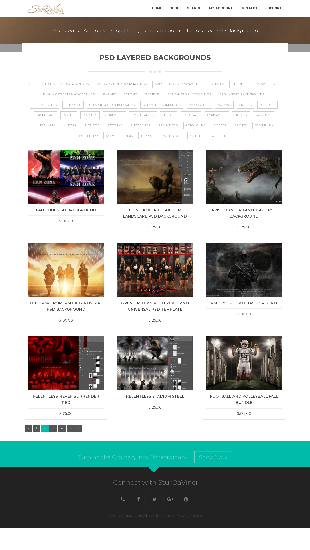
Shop (174, 8)
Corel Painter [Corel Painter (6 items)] (142, 115)
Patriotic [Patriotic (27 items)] (92, 125)
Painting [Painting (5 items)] (130, 94)
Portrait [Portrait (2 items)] (152, 94)
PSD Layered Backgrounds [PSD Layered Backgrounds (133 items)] (242, 94)
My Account (221, 8)
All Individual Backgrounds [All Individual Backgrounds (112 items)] (65, 84)
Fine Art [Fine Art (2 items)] (109, 94)
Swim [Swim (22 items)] (110, 135)
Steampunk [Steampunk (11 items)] (264, 125)
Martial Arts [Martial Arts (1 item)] (45, 125)
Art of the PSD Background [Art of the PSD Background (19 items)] (178, 84)
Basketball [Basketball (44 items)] (45, 115)
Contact (249, 8)
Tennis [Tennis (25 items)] (127, 135)
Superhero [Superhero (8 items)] (88, 135)
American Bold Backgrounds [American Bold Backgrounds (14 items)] (122, 84)
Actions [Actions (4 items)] (224, 105)
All (31, 84)
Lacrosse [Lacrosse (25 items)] (264, 115)
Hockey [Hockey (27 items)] (241, 115)
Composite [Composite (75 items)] (114, 115)
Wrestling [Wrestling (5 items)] (220, 135)
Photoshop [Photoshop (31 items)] (141, 125)
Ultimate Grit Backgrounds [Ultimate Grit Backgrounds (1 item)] (112, 105)
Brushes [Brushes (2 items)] (90, 115)
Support (273, 8)
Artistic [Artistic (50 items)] (245, 105)
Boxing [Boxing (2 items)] (69, 115)
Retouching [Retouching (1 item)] (196, 125)
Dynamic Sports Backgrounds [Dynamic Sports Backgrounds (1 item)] (69, 94)
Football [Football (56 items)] (191, 115)
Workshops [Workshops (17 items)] (199, 105)
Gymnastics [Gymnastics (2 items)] (217, 115)
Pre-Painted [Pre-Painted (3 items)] (168, 125)
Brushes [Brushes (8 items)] (216, 84)
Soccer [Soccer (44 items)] (220, 125)
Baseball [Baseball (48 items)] (267, 105)
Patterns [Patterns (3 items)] (115, 125)
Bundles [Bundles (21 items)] (239, 84)
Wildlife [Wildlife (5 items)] (196, 135)
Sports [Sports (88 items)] (241, 125)
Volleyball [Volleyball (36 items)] (172, 135)
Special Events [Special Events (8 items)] (45, 105)
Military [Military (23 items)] (69, 125)
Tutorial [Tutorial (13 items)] (148, 135)
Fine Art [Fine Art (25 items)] (168, 115)
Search (194, 8)
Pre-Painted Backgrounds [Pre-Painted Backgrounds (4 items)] (189, 94)
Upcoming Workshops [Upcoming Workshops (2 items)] (162, 105)
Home (157, 8)
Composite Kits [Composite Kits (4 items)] (267, 84)
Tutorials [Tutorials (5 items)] (73, 105)
